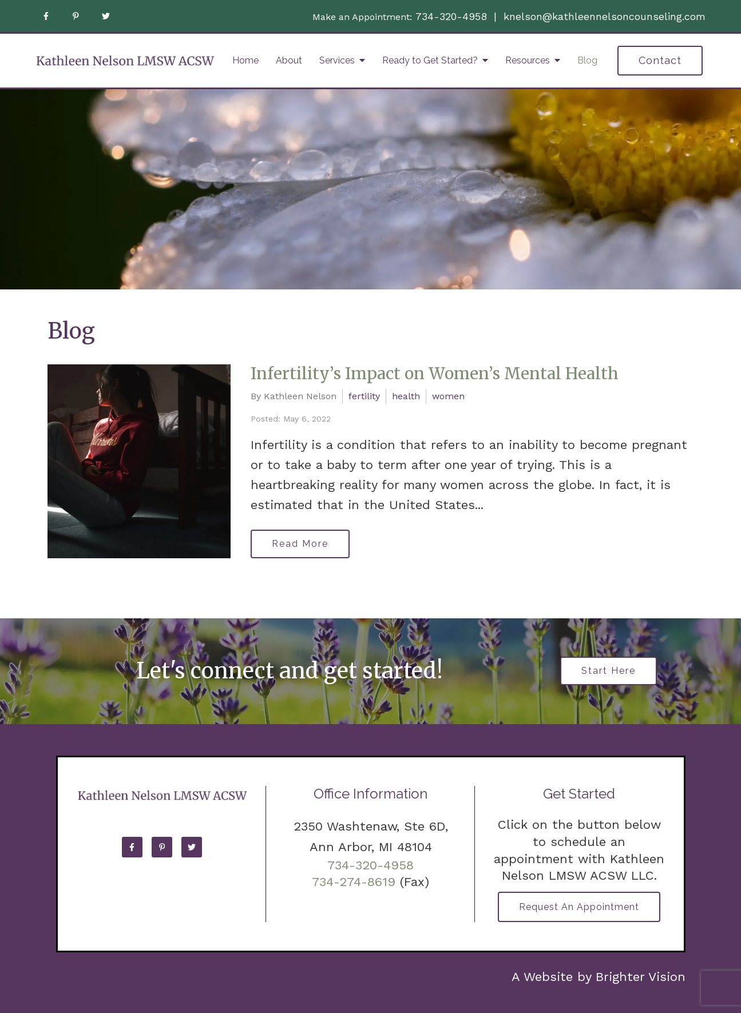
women (448, 396)
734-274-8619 (353, 882)
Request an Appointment (579, 906)
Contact (660, 60)
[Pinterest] (76, 16)
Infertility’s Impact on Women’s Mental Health (435, 373)
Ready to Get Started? (430, 60)
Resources (527, 60)
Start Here (608, 670)
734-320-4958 (451, 16)
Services (337, 60)
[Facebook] (46, 16)
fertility (364, 396)
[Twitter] (106, 16)
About (289, 60)
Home (245, 60)
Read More (300, 543)
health (406, 396)
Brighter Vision (640, 977)
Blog (587, 60)
